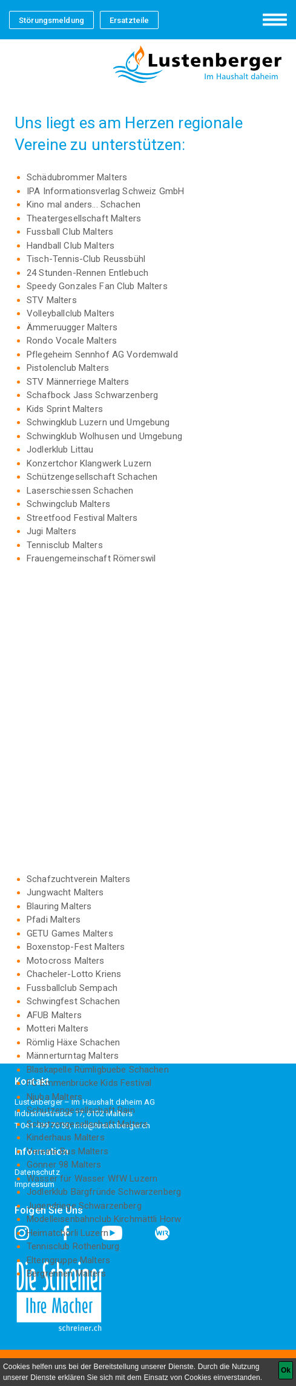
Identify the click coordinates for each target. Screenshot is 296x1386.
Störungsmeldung (51, 20)
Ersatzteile (129, 20)
